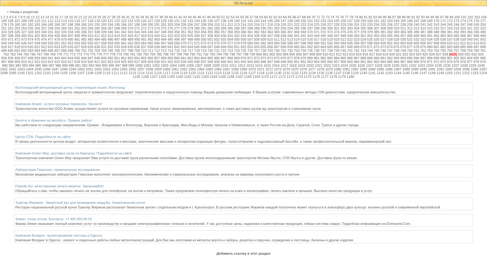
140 (236, 21)
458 (409, 36)
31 (128, 17)
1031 (404, 65)
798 (245, 54)
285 (230, 28)
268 (117, 28)
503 (223, 39)
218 (270, 24)
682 (443, 47)
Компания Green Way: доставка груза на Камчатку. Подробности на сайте (73, 153)
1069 (243, 69)
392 (456, 32)
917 (70, 62)
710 (143, 50)
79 (356, 17)
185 (50, 24)
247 (463, 24)
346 (150, 32)
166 (409, 21)
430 (223, 36)
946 (263, 62)
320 (463, 28)
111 (44, 21)
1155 (136, 76)
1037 (455, 65)
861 (183, 58)
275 (163, 28)
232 (363, 24)
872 (257, 58)
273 (150, 28)
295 (296, 28)
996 (111, 65)
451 (363, 36)
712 (157, 50)
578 (236, 43)
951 (296, 62)
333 (63, 32)
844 (70, 58)
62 (275, 17)
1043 (21, 69)
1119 (183, 73)
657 (277, 47)
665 (330, 47)
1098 (3, 73)
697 (57, 50)
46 (199, 17)
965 (390, 62)
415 (123, 36)
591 (323, 43)
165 (403, 21)
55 (242, 17)
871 (250, 58)
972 (436, 62)
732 (290, 50)
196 (123, 24)
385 (409, 32)
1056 (132, 69)
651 (236, 47)
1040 (481, 65)
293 (283, 28)
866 (217, 58)
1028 (378, 65)
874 (270, 58)
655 (263, 47)
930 (157, 62)
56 (247, 17)
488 (123, 39)
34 (142, 17)
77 (346, 17)
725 (243, 50)
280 (197, 28)
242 (430, 24)
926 (130, 62)
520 (336, 39)
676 (403, 47)
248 (469, 24)
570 (183, 43)
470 (4, 39)
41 (175, 17)
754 (436, 50)
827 (438, 54)
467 (469, 36)
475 (37, 39)
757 (456, 50)
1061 (175, 69)
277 (177, 28)
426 (197, 36)
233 (370, 24)
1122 (209, 73)
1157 (153, 76)
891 (383, 58)
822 (405, 54)
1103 (46, 73)
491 (143, 39)
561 (123, 43)
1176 (316, 76)
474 (30, 39)
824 (418, 54)
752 (423, 50)
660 (296, 47)
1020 (310, 65)
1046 (46, 69)
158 (356, 21)
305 (363, 28)
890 (376, 58)
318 (450, 28)
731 (283, 50)
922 (104, 62)
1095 (466, 69)
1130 (277, 73)
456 (396, 36)
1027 (370, 65)
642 (177, 47)
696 (50, 50)
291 (270, 28)
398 (10, 36)
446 (330, 36)
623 (50, 47)
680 (430, 47)
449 (350, 36)
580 (250, 43)
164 (396, 21)
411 (97, 36)
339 (104, 32)
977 (469, 62)
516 (310, 39)
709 (137, 50)
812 (339, 54)
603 (403, 43)
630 (97, 47)
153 (323, 21)
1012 (241, 65)
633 (117, 47)
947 (270, 62)
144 (263, 21)
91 (413, 17)
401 (30, 36)
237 (396, 24)
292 (277, 28)
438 (277, 36)
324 (4, 32)
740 (343, 50)
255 (30, 28)
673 (383, 47)
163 (390, 21)
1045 (38, 69)
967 (403, 62)
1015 (267, 65)
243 (436, 24)
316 (436, 28)
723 (230, 50)
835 (10, 58)
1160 (179, 76)
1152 (466, 73)
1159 (171, 76)
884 (336, 58)
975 (456, 62)
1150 (449, 73)
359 (236, 32)
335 (77, 32)
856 (150, 58)
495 (170, 39)
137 (217, 21)
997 (118, 65)
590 (316, 43)
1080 (337, 69)
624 (57, 47)
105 (4, 21)
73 (328, 17)
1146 (414, 73)
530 (403, 39)
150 (303, 21)
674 (390, 47)
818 (378, 54)
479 (63, 39)
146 (277, 21)
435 (257, 36)
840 (44, 58)
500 (203, 39)
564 (143, 43)
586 (290, 43)
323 (483, 28)
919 (84, 62)
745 (376, 50)
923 (110, 62)
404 (50, 36)
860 (177, 58)
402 (37, 36)
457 (403, 36)
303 (350, 28)
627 (77, 47)
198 (137, 24)
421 (163, 36)
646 (203, 47)
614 (476, 43)
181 (24, 24)
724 (236, 50)
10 (28, 17)
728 (263, 50)
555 (84, 43)
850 (110, 58)
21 (80, 17)
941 (230, 62)
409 (84, 36)
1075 (294, 69)
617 (10, 47)
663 (316, 47)
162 (383, 21)
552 (63, 43)
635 (130, 47)
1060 (166, 69)
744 (370, 50)
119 (97, 21)
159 (363, 21)
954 (316, 62)
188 (70, 24)
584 (277, 43)
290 (263, 28)
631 (104, 47)
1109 (98, 73)
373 (330, 32)
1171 (273, 76)
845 (77, 58)
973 (443, 62)
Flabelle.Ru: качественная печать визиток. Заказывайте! (59, 186)
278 (183, 28)
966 (396, 62)
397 (4, 36)
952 (303, 62)
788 (179, 54)
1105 (63, 73)
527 (383, 39)
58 (256, 17)
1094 (457, 69)
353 (197, 32)
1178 (333, 76)
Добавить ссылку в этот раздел (243, 253)
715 (177, 50)
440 (290, 36)
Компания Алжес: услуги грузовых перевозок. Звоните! (58, 104)
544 (10, 43)
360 (243, 32)
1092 (440, 69)
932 (170, 62)
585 (283, 43)
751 (416, 50)
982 (18, 65)
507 (250, 39)
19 (71, 17)
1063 (192, 69)
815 (359, 54)
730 (277, 50)
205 (183, 24)
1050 (80, 69)
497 (183, 39)
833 (481, 54)
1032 (412, 65)
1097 (483, 69)
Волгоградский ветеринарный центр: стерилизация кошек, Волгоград (70, 87)
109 (30, 21)
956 (330, 62)
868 (230, 58)
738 (330, 50)
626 (70, 47)
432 (236, 36)
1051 (89, 69)
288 (250, 28)
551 (57, 43)
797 (239, 54)
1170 (265, 76)
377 (356, 32)
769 (53, 54)
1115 (149, 73)
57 (251, 17)
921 (97, 62)
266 (104, 28)
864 (203, 58)
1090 (423, 69)
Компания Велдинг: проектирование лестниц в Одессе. (59, 235)
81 (365, 17)
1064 (200, 69)
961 (363, 62)
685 (463, 47)
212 (230, 24)
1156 (145, 76)
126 (143, 21)
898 (430, 58)
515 (303, 39)
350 (177, 32)
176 (476, 21)
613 (469, 43)
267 (110, 28)
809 (319, 54)
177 (483, 21)
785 (159, 54)
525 (370, 39)
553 (70, 43)
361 (250, 32)
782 (139, 54)
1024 (344, 65)
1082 (354, 69)
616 (4, 47)
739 (336, 50)
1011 (233, 65)
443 (310, 36)
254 (24, 28)
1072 (269, 69)
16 (56, 17)
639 (157, 47)
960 (356, 62)
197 (130, 24)
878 (296, 58)
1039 (472, 65)
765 (26, 54)
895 (409, 58)
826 (432, 54)
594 (343, 43)
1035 (438, 65)
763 (13, 54)
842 (57, 58)
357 (223, 32)
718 (197, 50)
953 (310, 62)
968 (409, 62)
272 (143, 28)
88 (399, 17)
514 (296, 39)
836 (17, 58)
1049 (72, 69)
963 (376, 62)
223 (303, 24)
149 (296, 21)
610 (450, 43)
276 (170, 28)
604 (409, 43)
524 (363, 39)
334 (70, 32)
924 (117, 62)
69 (309, 17)
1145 (406, 73)
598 (370, 43)
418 (143, 36)
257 (44, 28)
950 (290, 62)
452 (370, 36)
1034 (430, 65)
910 (24, 62)
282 (210, 28)
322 (476, 28)
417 (137, 36)
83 (375, 17)
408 (77, 36)
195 (117, 24)
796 (232, 54)
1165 (222, 76)
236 (390, 24)
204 (177, 24)
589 (310, 43)
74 (332, 17)
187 (63, 24)
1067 (226, 69)
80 (361, 17)
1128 (260, 73)
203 (170, 24)
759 (469, 50)
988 (58, 65)
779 (119, 54)
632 (110, 47)
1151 (457, 73)
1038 (464, 65)
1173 (290, 76)
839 (37, 58)
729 (270, 50)
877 (290, 58)
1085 (380, 69)
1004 (173, 65)
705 (110, 50)
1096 (474, 69)
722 (223, 50)
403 (44, 36)
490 (137, 39)
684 (456, 47)
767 (39, 54)
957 (336, 62)
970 (423, 62)
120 (104, 21)
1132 (294, 73)
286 (236, 28)
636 (137, 47)
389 (436, 32)
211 (223, 24)
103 (477, 17)
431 (230, 36)
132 (183, 21)
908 (10, 62)
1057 (140, 69)
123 (123, 21)
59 (261, 17)
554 (77, 43)
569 (177, 43)
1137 (337, 73)
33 (137, 17)
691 (17, 50)
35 (147, 17)
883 (330, 58)
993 (91, 65)
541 (476, 39)
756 (450, 50)
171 (443, 21)
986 (45, 65)
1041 (3, 69)
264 (90, 28)
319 (456, 28)
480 (70, 39)
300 (330, 28)
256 (37, 28)
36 (151, 17)
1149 (440, 73)
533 (423, 39)
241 (423, 24)
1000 (139, 65)
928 (143, 62)
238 (403, 24)
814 (352, 54)
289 (257, 28)
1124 (226, 73)
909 (17, 62)
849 (104, 58)
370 (310, 32)
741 (350, 50)
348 (163, 32)
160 (370, 21)
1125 (235, 73)
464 (450, 36)
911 (30, 62)
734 (303, 50)
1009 (216, 65)
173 (456, 21)
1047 (55, 69)
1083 (363, 69)
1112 (123, 73)
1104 (55, 73)
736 (316, 50)
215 (250, 24)
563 (137, 43)
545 (17, 43)
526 (376, 39)
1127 (252, 73)
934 (183, 62)
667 (343, 47)
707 (123, 50)
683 (450, 47)
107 (17, 21)
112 (50, 21)
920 (90, 62)
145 (270, 21)
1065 (209, 69)
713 (163, 50)
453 (376, 36)
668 (350, 47)
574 (210, 43)
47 (204, 17)
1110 (106, 73)
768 (46, 54)
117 (84, 21)
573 (203, 43)
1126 (243, 73)
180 (17, 24)
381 (383, 32)
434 (250, 36)
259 (57, 28)
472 (17, 39)
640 (163, 47)
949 (283, 62)
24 (95, 17)
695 (44, 50)
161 (376, 21)
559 (110, 43)
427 (203, 36)
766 (32, 54)
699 (70, 50)
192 (97, 24)
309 (390, 28)
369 (303, 32)
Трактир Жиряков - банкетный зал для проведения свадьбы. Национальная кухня (80, 202)
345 (143, 32)
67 (299, 17)
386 (416, 32)
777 (106, 54)
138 (223, 21)
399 (17, 36)
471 (10, 39)
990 (71, 65)
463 (443, 36)
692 (24, 50)
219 (277, 24)
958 (343, 62)
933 (177, 62)
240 (416, 24)
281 (203, 28)
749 (403, 50)
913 (44, 62)
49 (213, 17)
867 (223, 58)
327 (24, 32)
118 (90, 21)
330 (44, 32)
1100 (21, 73)
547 (30, 43)
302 (343, 28)
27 (109, 17)
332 (57, 32)
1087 (397, 69)
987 (51, 65)
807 (305, 54)
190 (84, 24)
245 (450, 24)
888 (363, 58)
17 (61, 17)
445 (323, 36)
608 (436, 43)
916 (63, 62)
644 (190, 47)
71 (318, 17)
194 (110, 24)
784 (152, 54)
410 (90, 36)
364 (270, 32)
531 (409, 39)
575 (217, 43)
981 (11, 65)
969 (416, 62)
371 (316, 32)
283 (217, 28)
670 (363, 47)
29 (118, 17)
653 (250, 47)
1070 (252, 69)
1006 (190, 65)
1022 (327, 65)
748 (396, 50)
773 (79, 54)
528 (390, 39)
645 (197, 47)
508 (257, 39)
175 (469, 21)
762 (6, 54)
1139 (354, 73)
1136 (329, 73)
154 (330, 21)
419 (150, 36)
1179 (342, 76)
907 (4, 62)
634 (123, 47)
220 (283, 24)
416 (130, 36)
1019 (301, 65)
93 (423, 17)
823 (412, 54)
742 (356, 50)
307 (376, 28)
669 (356, 47)
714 (170, 50)
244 (443, 24)
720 (210, 50)
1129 (269, 73)
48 (209, 17)
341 (117, 32)
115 (70, 21)
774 (86, 54)
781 (132, 54)
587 (296, 43)
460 (423, 36)
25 (99, 17)
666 (336, 47)
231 (356, 24)
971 (430, 62)
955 (323, 62)
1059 (158, 69)
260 (63, 28)
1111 (115, 73)
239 (409, 24)
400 (24, 36)
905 (476, 58)
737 (323, 50)
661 (303, 47)
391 (450, 32)
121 (110, 21)
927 (137, 62)
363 (263, 32)
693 (30, 50)
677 (409, 47)
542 (483, 39)
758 (463, 50)
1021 (318, 65)
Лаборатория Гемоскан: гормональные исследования (57, 170)
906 (483, 58)
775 (92, 54)
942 (236, 62)
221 (290, 24)
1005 (181, 65)
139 (230, 21)
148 (290, 21)
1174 (299, 76)
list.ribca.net (243, 3)
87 (394, 17)
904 (469, 58)
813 (345, 54)
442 (303, 36)
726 (250, 50)
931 (163, 62)
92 (418, 17)
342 (123, 32)
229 (343, 24)
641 (170, 47)
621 (37, 47)
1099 (12, 73)
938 (210, 62)
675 (396, 47)
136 (210, 21)
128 (157, 21)
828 (445, 54)
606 (423, 43)
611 (456, 43)
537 (450, 39)
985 (38, 65)
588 (303, 43)
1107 (80, 73)
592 (330, 43)
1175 (307, 76)
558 (104, 43)
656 (270, 47)
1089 (414, 69)
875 (277, 58)
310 (396, 28)
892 (390, 58)
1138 (346, 73)
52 (228, 17)
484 (97, 39)
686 (469, 47)
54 (237, 17)
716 (183, 50)
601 (390, 43)
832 (474, 54)
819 (385, 54)
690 (10, 50)
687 (476, 47)
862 (190, 58)
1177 (324, 76)
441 (296, 36)
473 (24, 39)
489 (130, 39)
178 (4, 24)
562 (130, 43)
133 (190, 21)
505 (236, 39)
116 (77, 21)
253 (17, 28)
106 (10, 21)
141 (243, 21)
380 (376, 32)
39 (166, 17)
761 (483, 50)
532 (416, 39)
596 (356, 43)
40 (171, 17)
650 (230, 47)
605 (416, 43)
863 (197, 58)
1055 (123, 69)
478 (57, 39)
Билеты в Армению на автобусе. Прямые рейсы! (53, 120)
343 (130, 32)
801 (265, 54)
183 (37, 24)
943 (243, 62)
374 (336, 32)
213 (236, 24)
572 (197, 43)
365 (277, 32)
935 (190, 62)
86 (389, 17)
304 (356, 28)
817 (372, 54)
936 (197, 62)
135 (203, 21)
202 (163, 24)
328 (30, 32)
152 (316, 21)
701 (84, 50)
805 (292, 54)
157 (350, 21)
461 (430, 36)
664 (323, 47)
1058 (149, 69)
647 (210, 47)
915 (57, 62)
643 (183, 47)
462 (436, 36)
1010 (224, 65)
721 (217, 50)
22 (85, 17)
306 (370, 28)
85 (385, 17)
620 (30, 47)
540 (469, 39)
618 (17, 47)
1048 (63, 69)
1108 (89, 73)
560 (117, 43)
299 (323, 28)
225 (316, 24)
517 (316, 39)
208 (203, 24)
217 (263, 24)
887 (356, 58)
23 (90, 17)
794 (219, 54)
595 (350, 43)
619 (24, 47)
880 (310, 58)
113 (57, 21)
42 (180, 17)
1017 (284, 65)
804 (285, 54)
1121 (200, 73)
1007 (199, 65)
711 (150, 50)
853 (130, 58)
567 (163, 43)
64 (285, 17)
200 (150, 24)
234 (376, 24)
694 (37, 50)
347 (157, 32)
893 (396, 58)
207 (197, 24)
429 (217, 36)
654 (257, 47)
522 (350, 39)
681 (436, 47)
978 (476, 62)
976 (463, 62)
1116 (158, 73)
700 (77, 50)
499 (197, 39)
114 (63, 21)
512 (283, 39)
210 (217, 24)
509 (263, 39)
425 (190, 36)
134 (197, 21)
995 (104, 65)
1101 (29, 73)
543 (4, 43)
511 (277, 39)
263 (84, 28)
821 (399, 54)
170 (436, 21)
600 (383, 43)
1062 (183, 69)
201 (157, 24)
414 (117, 36)
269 (123, 28)
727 (257, 50)
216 (257, 24)
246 (456, 24)
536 (443, 39)
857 (157, 58)
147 (283, 21)
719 (203, 50)
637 (143, 47)
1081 (346, 69)
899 (436, 58)
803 (279, 54)
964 (383, 62)
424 (183, 36)
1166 (230, 76)
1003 (164, 65)
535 (436, 39)
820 (392, 54)
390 (443, 32)
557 (97, 43)
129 (163, 21)
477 (50, 39)
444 (316, 36)
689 (4, 50)
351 (183, 32)
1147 (423, 73)
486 (110, 39)
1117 (166, 73)
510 (270, 39)
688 (483, 47)
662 (310, 47)
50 (218, 17)
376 (350, 32)
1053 (106, 69)
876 (283, 58)
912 (37, 62)
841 (50, 58)
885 (343, 58)
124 (130, 21)
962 (370, 62)
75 (337, 17)
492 (150, 39)
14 (47, 17)
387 (423, 32)
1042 (12, 69)
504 (230, 39)
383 (396, 32)
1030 (395, 65)
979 (483, 62)
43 (185, 17)
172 (450, 21)
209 (210, 24)
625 (63, 47)
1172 (282, 76)
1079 (329, 69)
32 (132, 17)
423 (177, 36)
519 (330, 39)
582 (263, 43)
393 (463, 32)
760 (476, 50)
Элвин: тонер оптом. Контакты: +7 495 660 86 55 (53, 219)
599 (376, 43)
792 (205, 54)
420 (157, 36)
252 (10, 28)
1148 (431, 73)
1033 (421, 65)
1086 (389, 69)
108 (24, 21)
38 (161, 17)
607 (430, 43)
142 (250, 21)
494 (163, 39)
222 (296, 24)
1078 (320, 69)
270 (130, 28)
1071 (260, 69)
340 (110, 32)
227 (330, 24)
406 (63, 36)
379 (370, 32)
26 (104, 17)
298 (316, 28)
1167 (239, 76)
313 (416, 28)
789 (186, 54)
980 (5, 65)
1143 (389, 73)
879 (303, 58)
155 (336, 21)
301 (336, 28)
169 (430, 21)
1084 (371, 69)
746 (383, 50)
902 (456, 58)
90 (408, 17)
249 (476, 24)
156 (343, 21)
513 (290, 39)
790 (192, 54)
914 (50, 62)
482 (84, 39)
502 (217, 39)
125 (137, 21)
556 (90, 43)
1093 (449, 69)
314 (423, 28)
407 (70, 36)
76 (342, 17)
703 (97, 50)
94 (428, 17)
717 (190, 50)
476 (44, 39)
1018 (293, 65)
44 (190, 17)
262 (77, 28)
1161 (188, 76)
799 (252, 54)
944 (250, 62)
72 (323, 17)
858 (163, 58)
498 (190, 39)
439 (283, 36)
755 (443, 50)
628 (84, 47)
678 (416, 47)
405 (57, 36)
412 (104, 36)
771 (66, 54)
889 (370, 58)
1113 (132, 73)
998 (124, 65)
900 (443, 58)
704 (104, 50)
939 (217, 62)
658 (283, 47)
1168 (248, 76)
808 (312, 54)
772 (72, 54)
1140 (363, 73)
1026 (361, 65)
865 (210, 58)
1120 (192, 73)
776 (99, 54)
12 (37, 17)
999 (131, 65)
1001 (147, 65)
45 (194, 17)
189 (77, 24)
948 (277, 62)
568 (170, 43)
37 (156, 17)
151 (310, 21)
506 (243, 39)
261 (70, 28)
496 (177, 39)
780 (126, 54)
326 (17, 32)
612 (463, 43)
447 (336, 36)
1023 (335, 65)
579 (243, 43)
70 (313, 17)
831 (467, 54)
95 (432, 17)
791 (199, 54)
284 (223, 28)
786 (166, 54)
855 (143, 58)
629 (90, 47)
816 (365, 54)
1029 (387, 65)
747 (390, 50)
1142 (380, 73)
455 (390, 36)
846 (84, 58)
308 (383, 28)
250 (483, 24)
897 (423, 58)
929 (150, 62)
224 (310, 24)
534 (430, 39)
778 (112, 54)
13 (42, 17)
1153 (474, 73)
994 (98, 65)
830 (461, 54)
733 (296, 50)
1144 (397, 73)
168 (423, 21)
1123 (217, 73)
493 (157, 39)
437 (270, 36)
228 (336, 24)
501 (210, 39)
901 (450, 58)
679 (423, 47)
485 (104, 39)
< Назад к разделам (22, 12)
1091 (431, 69)
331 (50, 32)
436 (263, 36)
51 (223, 17)
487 (117, 39)
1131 (286, 73)
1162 (196, 76)
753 (430, 50)
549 (44, 43)
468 (476, 36)
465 (456, 36)
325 (10, 32)
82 (370, 17)
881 (316, 58)
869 (236, 58)
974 (450, 62)
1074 (286, 69)
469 (483, 36)
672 (376, 47)
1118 (175, 73)
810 (325, 54)
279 (190, 28)
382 (390, 32)
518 (323, 39)
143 (257, 21)
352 (190, 32)
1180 (350, 76)
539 (463, 39)
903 (463, 58)
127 (150, 21)
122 (117, 21)
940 (223, 62)
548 (37, 43)
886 (350, 58)
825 (425, 54)
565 (150, 43)
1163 (205, 76)
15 (52, 17)
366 (283, 32)
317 (443, 28)
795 (226, 54)
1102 (38, 73)
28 (114, 17)
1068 (235, 69)
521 (343, 39)
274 (157, 28)
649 (223, 47)
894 (403, 58)
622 (44, 47)
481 (77, 39)
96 (437, 17)
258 (50, 28)
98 (446, 17)
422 (170, 36)
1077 (312, 69)
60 (266, 17)
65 (289, 17)
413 (110, 36)
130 (170, 21)
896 (416, 58)
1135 (320, 73)
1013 (250, 65)
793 (212, 54)
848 (97, 58)
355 (210, 32)
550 (50, 43)
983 (25, 65)
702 (90, 50)
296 (303, 28)
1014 (258, 65)
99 (451, 17)
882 (323, 58)
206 (190, 24)
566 (157, 43)
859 (170, 58)
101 (464, 17)
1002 (156, 65)
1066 (217, 69)
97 (442, 17)
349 (170, 32)
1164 (213, 76)
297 (310, 28)
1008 (207, 65)
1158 (162, 76)
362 (257, 32)
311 (403, 28)
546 (24, 43)
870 (243, 58)
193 (104, 24)
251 (4, 28)
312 (409, 28)
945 (257, 62)
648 (217, 47)
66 (294, 17)
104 (483, 17)
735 (310, 50)
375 (343, 32)
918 (77, 62)
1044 (29, 69)
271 (137, 28)
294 (290, 28)
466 (463, 36)
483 (90, 39)
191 (90, 24)
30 (123, 17)
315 (430, 28)
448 (343, 36)
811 (332, 54)
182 (30, 24)
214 (243, 24)
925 (123, 62)
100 (457, 17)
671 (370, 47)
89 (404, 17)
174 (463, 21)
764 (19, 54)
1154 (483, 73)
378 (363, 32)
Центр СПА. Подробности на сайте (43, 137)
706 (117, 50)
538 (456, 39)
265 (97, 28)
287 (243, 28)
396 (483, 32)
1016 (276, 65)
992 (85, 65)
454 (383, 36)
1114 (140, 73)
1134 (312, 73)
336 (84, 32)
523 (356, 39)
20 (75, 17)
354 (203, 32)
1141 (371, 73)
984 (31, 65)
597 (363, 43)
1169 (256, 76)
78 (351, 17)
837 (24, 58)
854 (137, 58)
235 (383, 24)
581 (257, 43)
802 (272, 54)
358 (230, 32)
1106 (72, 73)
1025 (353, 65)
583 (270, 43)
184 (44, 24)
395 (476, 32)
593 (336, 43)
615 (483, 43)
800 (259, 54)
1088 (406, 69)
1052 (98, 69)
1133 (303, 73)
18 (66, 17)
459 (416, 36)
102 (470, 17)
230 (350, 24)
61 (270, 17)
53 (232, 17)
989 (64, 65)
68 (304, 17)
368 (296, 32)
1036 (447, 65)
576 (223, 43)
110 (37, 21)
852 (123, 58)
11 (33, 17)
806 (299, 54)
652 (243, 47)
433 (243, 36)
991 (78, 65)
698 (63, 50)
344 (137, 32)
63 (280, 17)
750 (409, 50)
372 (323, 32)
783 (146, 54)
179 (10, 24)
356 (217, 32)
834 (4, 58)
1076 (303, 69)
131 (177, 21)
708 (130, 50)
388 (430, 32)
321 (469, 28)
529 (396, 39)
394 (469, 32)
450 (356, 36)
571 (190, 43)
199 (143, 24)
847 (90, 58)
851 (117, 58)
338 (97, 32)
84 (380, 17)
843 (63, 58)
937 (203, 62)
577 (230, 43)
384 (403, 32)
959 (350, 62)
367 (290, 32)
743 (363, 50)
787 (172, 54)
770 (59, 54)
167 (416, 21)
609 (443, 43)
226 (323, 24)
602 (396, 43)
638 (150, 47)
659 (290, 47)
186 (57, 24)
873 (263, 58)
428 (210, 36)
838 (30, 58)
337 (90, 32)
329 (37, 32)
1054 (115, 69)
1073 (277, 69)
